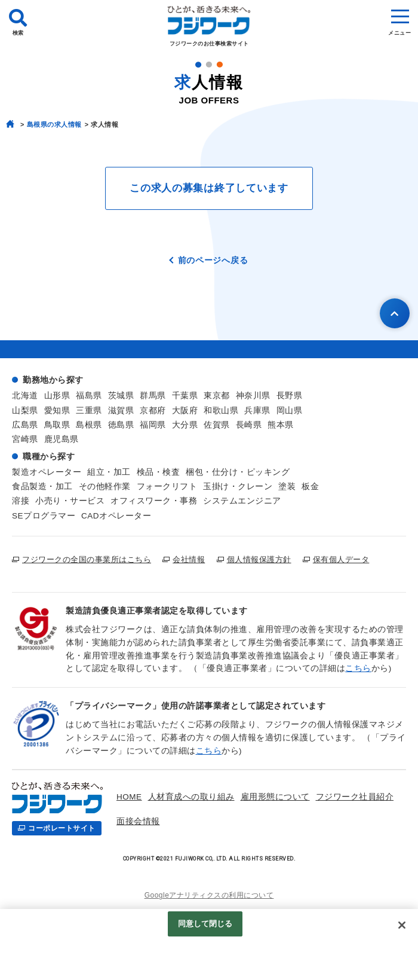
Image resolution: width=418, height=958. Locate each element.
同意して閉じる (205, 923)
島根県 (89, 424)
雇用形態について (275, 796)
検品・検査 (158, 472)
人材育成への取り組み (191, 796)
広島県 (25, 424)
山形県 (57, 395)
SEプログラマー (43, 515)
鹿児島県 (61, 439)
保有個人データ (341, 559)
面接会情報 (138, 821)
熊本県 (281, 424)
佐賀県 (217, 424)
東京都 (217, 395)
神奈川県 (253, 395)
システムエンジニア (242, 500)
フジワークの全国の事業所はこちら (86, 559)
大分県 (185, 424)
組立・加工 (109, 472)
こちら (358, 668)
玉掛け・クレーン (237, 486)
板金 (310, 486)
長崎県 (249, 424)
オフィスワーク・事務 (153, 500)
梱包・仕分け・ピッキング (238, 472)
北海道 (25, 395)
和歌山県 (221, 410)
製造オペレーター (46, 472)
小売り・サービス (70, 500)
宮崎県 (25, 439)
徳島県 (121, 424)
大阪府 (185, 410)
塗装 (287, 486)
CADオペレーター (116, 515)
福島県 (89, 395)
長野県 (289, 395)
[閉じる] (402, 925)
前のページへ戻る (213, 260)
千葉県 (185, 395)
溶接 (20, 500)
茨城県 (121, 395)
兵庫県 (257, 410)
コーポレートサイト (62, 828)
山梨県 (25, 410)
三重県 (89, 410)
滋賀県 (121, 410)
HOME (129, 796)
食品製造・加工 (42, 486)
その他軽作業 (105, 486)
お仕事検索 (188, 821)
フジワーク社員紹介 (355, 796)
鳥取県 (57, 424)
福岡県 (153, 424)
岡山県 (289, 410)
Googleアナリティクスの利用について (209, 895)
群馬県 (153, 395)
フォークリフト (167, 486)
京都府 (153, 410)
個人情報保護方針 (259, 559)
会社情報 (189, 559)
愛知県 (57, 410)
